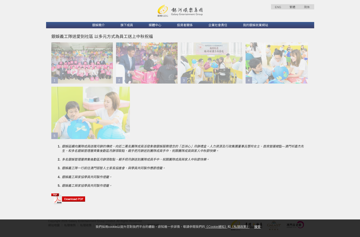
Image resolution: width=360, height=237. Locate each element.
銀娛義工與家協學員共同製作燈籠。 (87, 177)
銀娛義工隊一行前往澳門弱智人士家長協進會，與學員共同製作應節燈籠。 (113, 168)
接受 (257, 227)
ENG (278, 7)
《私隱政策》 (240, 227)
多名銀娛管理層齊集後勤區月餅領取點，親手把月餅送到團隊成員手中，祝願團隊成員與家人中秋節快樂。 (135, 159)
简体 (307, 7)
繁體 (292, 7)
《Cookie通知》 (216, 227)
